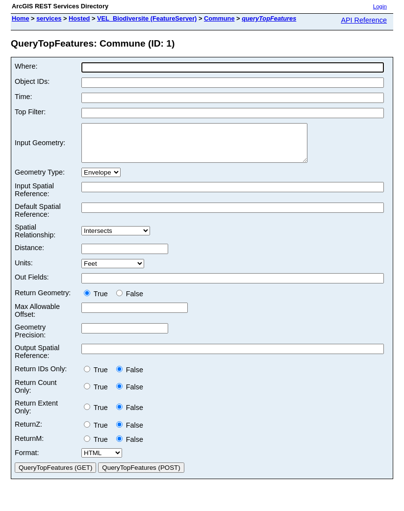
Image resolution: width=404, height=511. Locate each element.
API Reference (364, 20)
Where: (26, 66)
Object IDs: (32, 81)
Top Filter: (30, 112)
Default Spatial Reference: (38, 218)
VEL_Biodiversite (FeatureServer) (147, 18)
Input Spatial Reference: (34, 197)
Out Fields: (32, 284)
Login (380, 6)
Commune (219, 18)
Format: (27, 460)
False (129, 301)
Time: (23, 97)
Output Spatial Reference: (37, 359)
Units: (24, 270)
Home (20, 18)
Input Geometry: (40, 147)
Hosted (79, 18)
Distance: (29, 255)
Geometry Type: (40, 179)
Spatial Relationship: (35, 238)
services (48, 18)
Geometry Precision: (30, 338)
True (98, 301)
